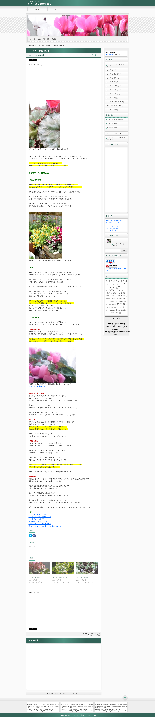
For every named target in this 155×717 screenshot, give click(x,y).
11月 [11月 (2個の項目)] (110, 284)
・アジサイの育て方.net (112, 222)
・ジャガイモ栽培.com (112, 228)
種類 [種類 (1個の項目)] (110, 304)
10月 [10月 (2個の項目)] (107, 284)
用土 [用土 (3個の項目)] (107, 304)
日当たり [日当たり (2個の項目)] (108, 298)
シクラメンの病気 (34, 577)
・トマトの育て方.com (112, 226)
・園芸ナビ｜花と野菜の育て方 (115, 220)
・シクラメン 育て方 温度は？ (39, 514)
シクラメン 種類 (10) (113, 78)
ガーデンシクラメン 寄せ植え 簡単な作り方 (116, 138)
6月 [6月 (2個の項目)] (119, 281)
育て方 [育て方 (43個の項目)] (121, 304)
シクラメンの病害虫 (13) (114, 86)
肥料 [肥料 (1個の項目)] (115, 304)
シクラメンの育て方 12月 (114, 133)
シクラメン (91, 633)
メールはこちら (110, 54)
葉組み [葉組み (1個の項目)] (114, 310)
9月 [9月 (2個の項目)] (126, 281)
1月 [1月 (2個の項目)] (107, 281)
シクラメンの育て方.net (40, 4)
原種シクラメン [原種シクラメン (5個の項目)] (111, 296)
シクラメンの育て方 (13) (114, 90)
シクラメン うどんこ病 (54, 693)
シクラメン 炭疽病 (74, 693)
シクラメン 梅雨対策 (83, 577)
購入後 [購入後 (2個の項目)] (118, 310)
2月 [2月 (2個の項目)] (109, 281)
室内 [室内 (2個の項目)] (119, 296)
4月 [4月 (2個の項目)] (114, 281)
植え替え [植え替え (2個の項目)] (113, 301)
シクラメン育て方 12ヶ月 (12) (115, 102)
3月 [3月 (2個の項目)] (111, 281)
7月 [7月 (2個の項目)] (121, 281)
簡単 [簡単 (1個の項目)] (113, 304)
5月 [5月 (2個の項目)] (116, 281)
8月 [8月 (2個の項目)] (123, 281)
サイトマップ (57, 9)
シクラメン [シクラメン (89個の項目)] (117, 289)
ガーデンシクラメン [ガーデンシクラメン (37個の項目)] (116, 286)
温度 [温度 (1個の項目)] (125, 301)
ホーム (37, 9)
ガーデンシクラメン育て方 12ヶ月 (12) (116, 65)
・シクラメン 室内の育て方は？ (40, 517)
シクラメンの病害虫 (46, 45)
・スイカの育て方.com (112, 230)
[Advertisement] (64, 81)
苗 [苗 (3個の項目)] (123, 307)
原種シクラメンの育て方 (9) (115, 106)
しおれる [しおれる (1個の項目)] (118, 284)
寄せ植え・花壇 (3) (112, 110)
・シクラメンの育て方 (36, 519)
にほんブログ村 (110, 263)
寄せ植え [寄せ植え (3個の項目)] (124, 296)
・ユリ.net (109, 224)
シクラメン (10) (111, 70)
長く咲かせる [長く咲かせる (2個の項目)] (117, 313)
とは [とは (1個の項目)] (122, 284)
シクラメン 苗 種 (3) (112, 82)
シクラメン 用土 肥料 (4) (114, 74)
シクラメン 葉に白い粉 (60, 577)
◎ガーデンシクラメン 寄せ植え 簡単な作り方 (45, 526)
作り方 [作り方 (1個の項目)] (118, 293)
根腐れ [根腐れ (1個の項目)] (120, 298)
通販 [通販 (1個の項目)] (122, 310)
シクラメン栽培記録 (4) (113, 98)
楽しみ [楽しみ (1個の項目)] (118, 301)
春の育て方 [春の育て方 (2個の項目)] (115, 298)
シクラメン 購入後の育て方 (115, 120)
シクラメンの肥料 (112, 124)
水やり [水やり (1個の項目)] (122, 301)
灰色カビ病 (97, 633)
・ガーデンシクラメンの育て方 (40, 521)
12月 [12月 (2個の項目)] (113, 284)
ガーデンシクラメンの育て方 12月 (116, 128)
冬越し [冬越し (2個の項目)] (125, 293)
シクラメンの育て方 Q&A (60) (115, 94)
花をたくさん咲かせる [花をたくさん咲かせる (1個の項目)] (116, 307)
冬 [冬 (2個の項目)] (121, 293)
